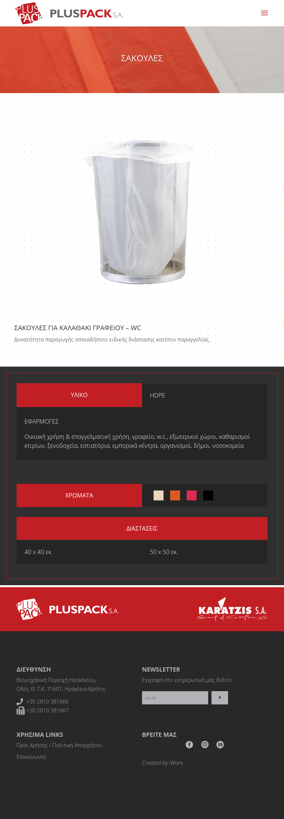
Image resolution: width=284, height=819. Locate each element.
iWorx (176, 762)
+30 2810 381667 (47, 710)
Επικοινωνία (31, 756)
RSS (220, 746)
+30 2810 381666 (47, 701)
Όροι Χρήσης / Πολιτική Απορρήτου (59, 745)
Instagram (205, 746)
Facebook (189, 746)
